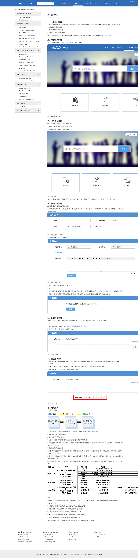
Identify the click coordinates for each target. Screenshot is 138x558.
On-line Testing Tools (25, 88)
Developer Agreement (25, 78)
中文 (130, 2)
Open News (22, 54)
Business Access (23, 24)
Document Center (24, 539)
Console (107, 3)
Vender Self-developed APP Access (29, 41)
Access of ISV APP (24, 44)
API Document (23, 537)
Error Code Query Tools (25, 91)
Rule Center (21, 74)
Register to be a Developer (26, 30)
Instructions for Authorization (27, 81)
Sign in (118, 3)
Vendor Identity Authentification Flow (29, 47)
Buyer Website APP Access (27, 35)
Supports (97, 3)
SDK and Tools (23, 534)
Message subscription (24, 110)
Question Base (23, 96)
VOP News (99, 537)
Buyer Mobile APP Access (26, 33)
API (70, 3)
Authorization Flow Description (27, 71)
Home (64, 3)
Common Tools (22, 85)
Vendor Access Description (26, 38)
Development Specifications (27, 57)
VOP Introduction (101, 534)
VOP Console (49, 534)
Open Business (23, 20)
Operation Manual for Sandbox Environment (27, 67)
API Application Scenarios (26, 62)
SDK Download (23, 94)
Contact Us (22, 106)
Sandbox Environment (25, 541)
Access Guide (23, 27)
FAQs (72, 537)
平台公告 (88, 3)
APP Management (50, 541)
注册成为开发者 (106, 35)
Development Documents (25, 50)
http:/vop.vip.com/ (65, 42)
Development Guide (24, 59)
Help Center (21, 103)
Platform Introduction (24, 14)
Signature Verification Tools (26, 99)
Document (78, 3)
